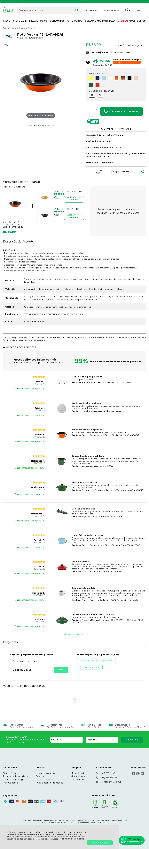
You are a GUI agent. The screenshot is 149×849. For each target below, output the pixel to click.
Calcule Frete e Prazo (97, 171)
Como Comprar (44, 779)
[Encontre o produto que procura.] (71, 10)
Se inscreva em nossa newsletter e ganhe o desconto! (25, 741)
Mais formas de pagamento (132, 45)
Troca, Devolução (45, 773)
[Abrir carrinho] (140, 10)
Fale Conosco (10, 782)
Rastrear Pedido (79, 779)
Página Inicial (9, 28)
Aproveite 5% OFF (16, 737)
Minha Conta (78, 776)
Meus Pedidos (78, 773)
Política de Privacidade (71, 839)
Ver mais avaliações (74, 634)
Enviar (52, 670)
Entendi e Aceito (100, 842)
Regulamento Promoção (49, 782)
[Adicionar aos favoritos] (6, 45)
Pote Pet (31, 28)
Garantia (40, 776)
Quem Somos (10, 773)
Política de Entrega (13, 779)
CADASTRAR (132, 739)
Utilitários (21, 28)
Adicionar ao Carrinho (121, 111)
